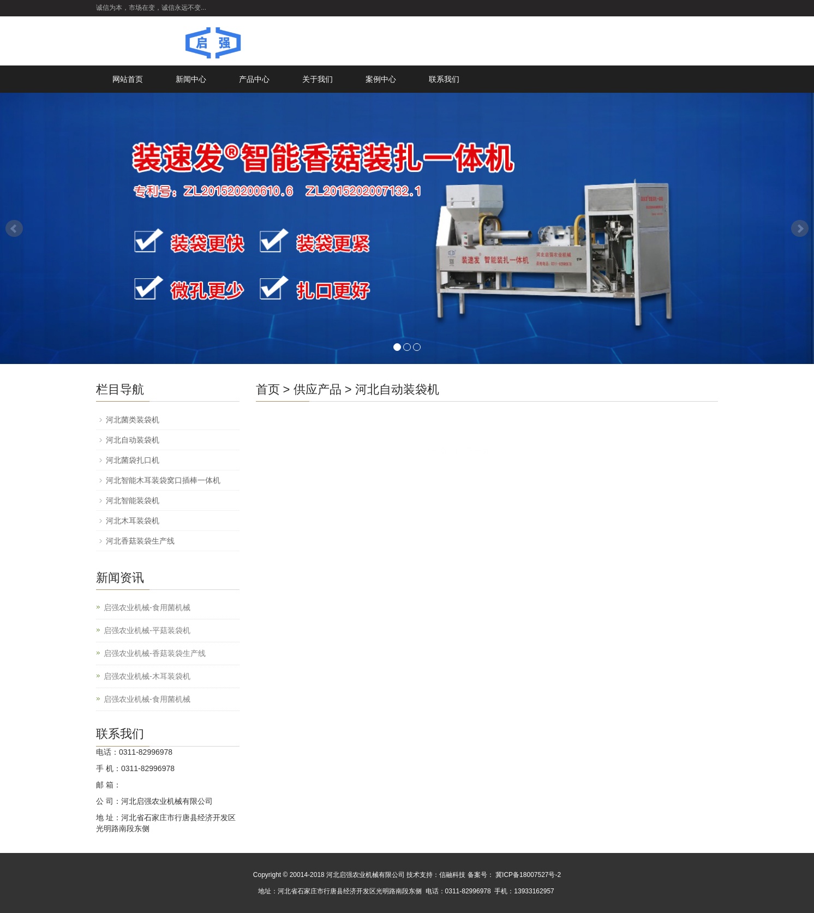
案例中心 (381, 79)
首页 (268, 389)
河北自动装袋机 (397, 389)
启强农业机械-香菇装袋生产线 (155, 653)
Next (800, 228)
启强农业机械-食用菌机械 (147, 607)
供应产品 (318, 389)
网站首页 (127, 79)
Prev (14, 228)
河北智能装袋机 (132, 500)
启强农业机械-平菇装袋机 (147, 630)
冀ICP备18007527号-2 (527, 875)
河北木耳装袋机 (132, 520)
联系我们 (444, 79)
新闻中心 (191, 79)
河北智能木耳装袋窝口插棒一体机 (163, 480)
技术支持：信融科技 (435, 875)
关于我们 (317, 79)
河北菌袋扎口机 (132, 460)
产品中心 (254, 79)
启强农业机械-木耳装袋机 (147, 676)
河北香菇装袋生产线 (140, 540)
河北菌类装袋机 (132, 419)
